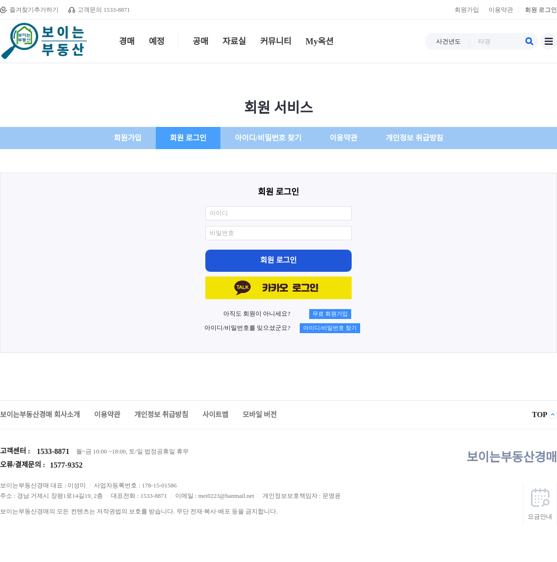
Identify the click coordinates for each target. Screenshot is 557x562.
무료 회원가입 (330, 313)
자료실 (237, 44)
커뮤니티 (275, 44)
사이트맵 (548, 41)
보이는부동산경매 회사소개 (40, 415)
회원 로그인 (541, 9)
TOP (540, 415)
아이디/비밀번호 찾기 (268, 138)
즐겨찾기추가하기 (34, 9)
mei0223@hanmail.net (227, 495)
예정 (157, 44)
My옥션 (319, 44)
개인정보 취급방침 (414, 138)
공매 (196, 44)
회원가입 (467, 9)
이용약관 (501, 9)
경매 (127, 44)
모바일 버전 (260, 415)
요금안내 (540, 516)
